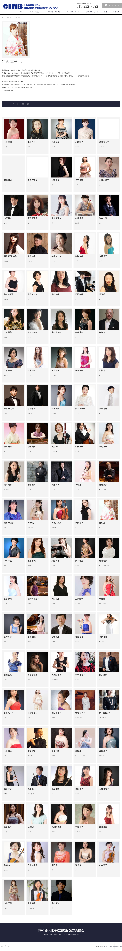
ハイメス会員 (34, 12)
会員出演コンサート (91, 12)
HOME (22, 12)
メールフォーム (114, 5)
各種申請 (116, 12)
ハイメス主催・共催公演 (52, 12)
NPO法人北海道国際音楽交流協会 (61, 930)
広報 (105, 12)
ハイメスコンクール (72, 12)
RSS (8, 946)
